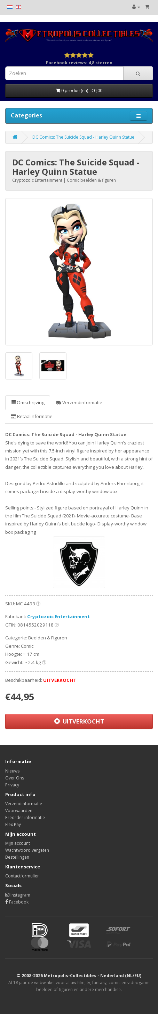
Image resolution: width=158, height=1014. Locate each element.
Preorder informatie (25, 817)
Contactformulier (22, 876)
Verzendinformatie (79, 402)
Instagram (17, 895)
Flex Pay (13, 824)
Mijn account (17, 843)
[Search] (138, 73)
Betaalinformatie (32, 416)
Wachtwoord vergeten (27, 850)
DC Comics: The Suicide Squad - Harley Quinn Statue (83, 137)
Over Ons (14, 778)
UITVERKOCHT (79, 721)
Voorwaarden (18, 810)
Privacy (12, 785)
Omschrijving (28, 402)
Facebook (17, 902)
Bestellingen (17, 857)
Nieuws (12, 771)
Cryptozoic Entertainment (58, 616)
